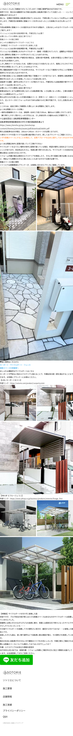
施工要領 (7, 688)
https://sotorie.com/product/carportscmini (27, 383)
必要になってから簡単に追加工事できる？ (16, 36)
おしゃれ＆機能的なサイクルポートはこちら (17, 42)
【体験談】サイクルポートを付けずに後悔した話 (18, 45)
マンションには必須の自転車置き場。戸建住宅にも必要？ (22, 33)
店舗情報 (7, 696)
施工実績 (7, 705)
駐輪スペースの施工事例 (9, 39)
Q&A (5, 716)
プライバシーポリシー (14, 711)
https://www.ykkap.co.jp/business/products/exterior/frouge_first (36, 498)
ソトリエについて (12, 680)
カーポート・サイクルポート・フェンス (15, 365)
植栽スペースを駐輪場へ (58, 97)
